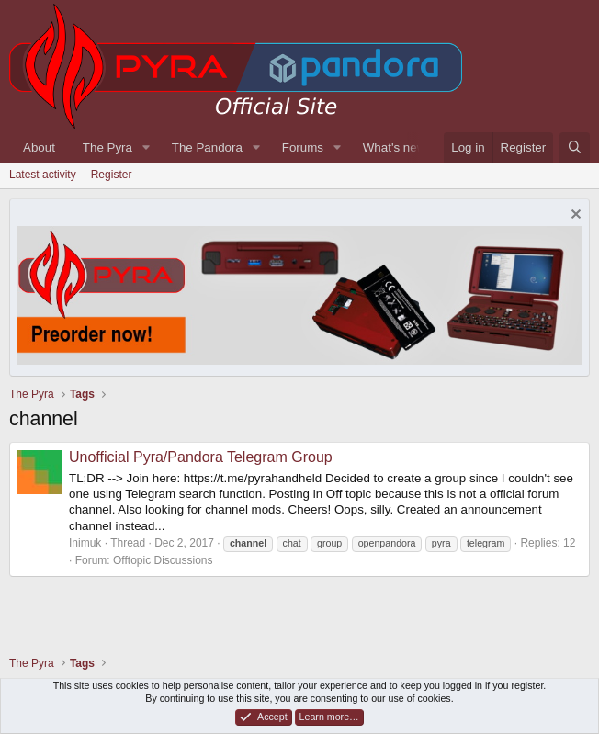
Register (111, 174)
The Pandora (207, 147)
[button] (146, 147)
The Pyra (107, 147)
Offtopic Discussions (163, 560)
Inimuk (85, 542)
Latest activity (42, 174)
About (39, 147)
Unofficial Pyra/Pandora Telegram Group (201, 457)
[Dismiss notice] (574, 216)
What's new (394, 147)
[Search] (574, 147)
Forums (302, 147)
